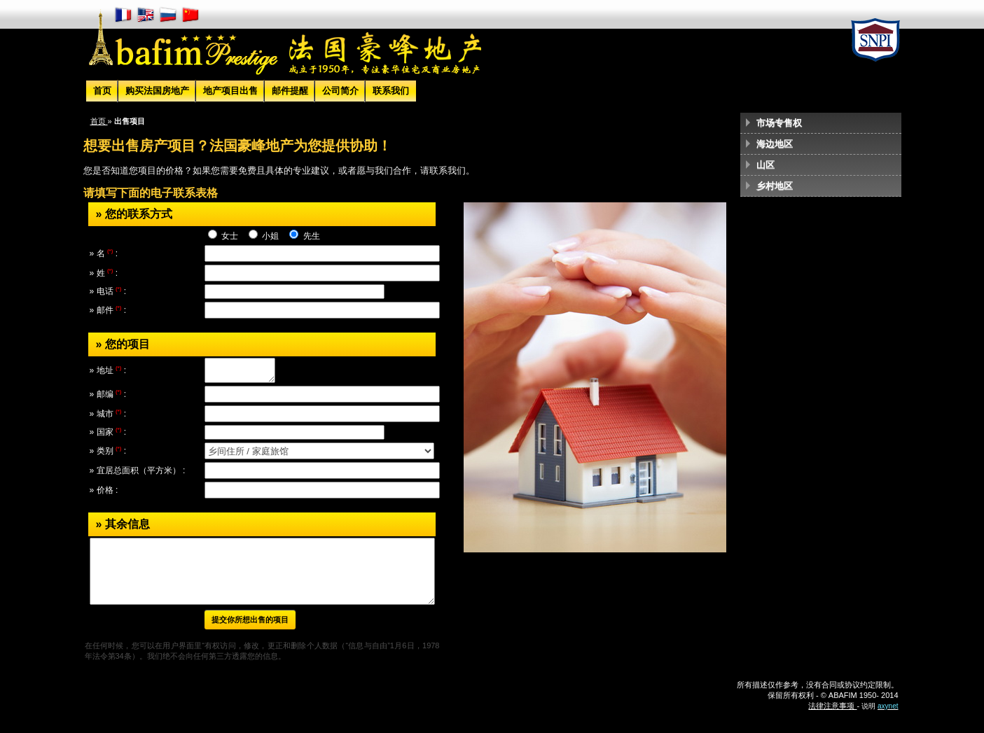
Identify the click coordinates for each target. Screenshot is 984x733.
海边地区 (774, 144)
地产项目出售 (230, 90)
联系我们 (391, 90)
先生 (309, 236)
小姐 (271, 236)
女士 (230, 236)
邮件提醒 (290, 90)
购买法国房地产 (157, 90)
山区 (765, 165)
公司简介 (340, 90)
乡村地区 (774, 186)
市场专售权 (779, 123)
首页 (102, 90)
